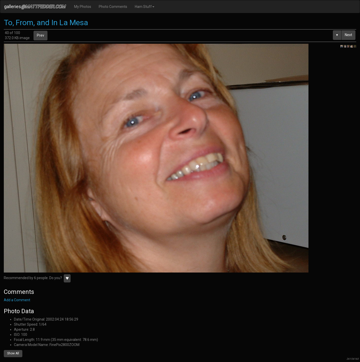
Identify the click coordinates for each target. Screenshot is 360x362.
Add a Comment (17, 300)
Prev (40, 35)
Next (348, 35)
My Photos (82, 7)
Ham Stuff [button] (144, 7)
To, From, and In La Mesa (46, 22)
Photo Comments (113, 7)
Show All (13, 353)
